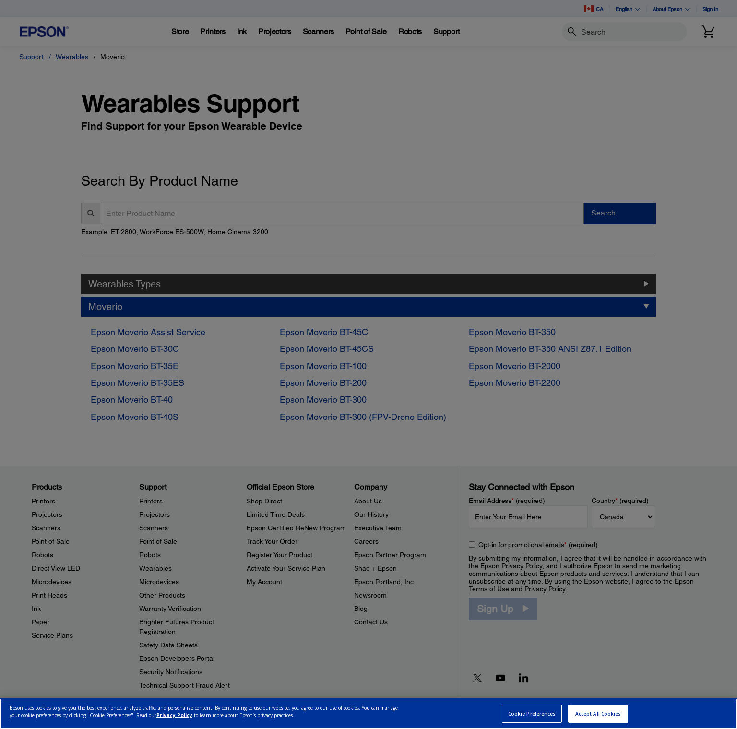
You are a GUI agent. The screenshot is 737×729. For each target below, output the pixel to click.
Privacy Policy (174, 715)
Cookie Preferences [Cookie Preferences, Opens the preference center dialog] (532, 713)
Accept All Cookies (598, 713)
